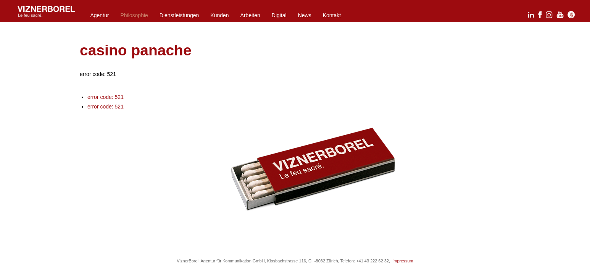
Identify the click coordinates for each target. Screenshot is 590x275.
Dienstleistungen (179, 15)
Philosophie (134, 15)
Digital (279, 15)
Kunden (219, 15)
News (304, 15)
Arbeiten (250, 15)
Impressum (402, 261)
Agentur (99, 15)
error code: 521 (105, 97)
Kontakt (332, 15)
